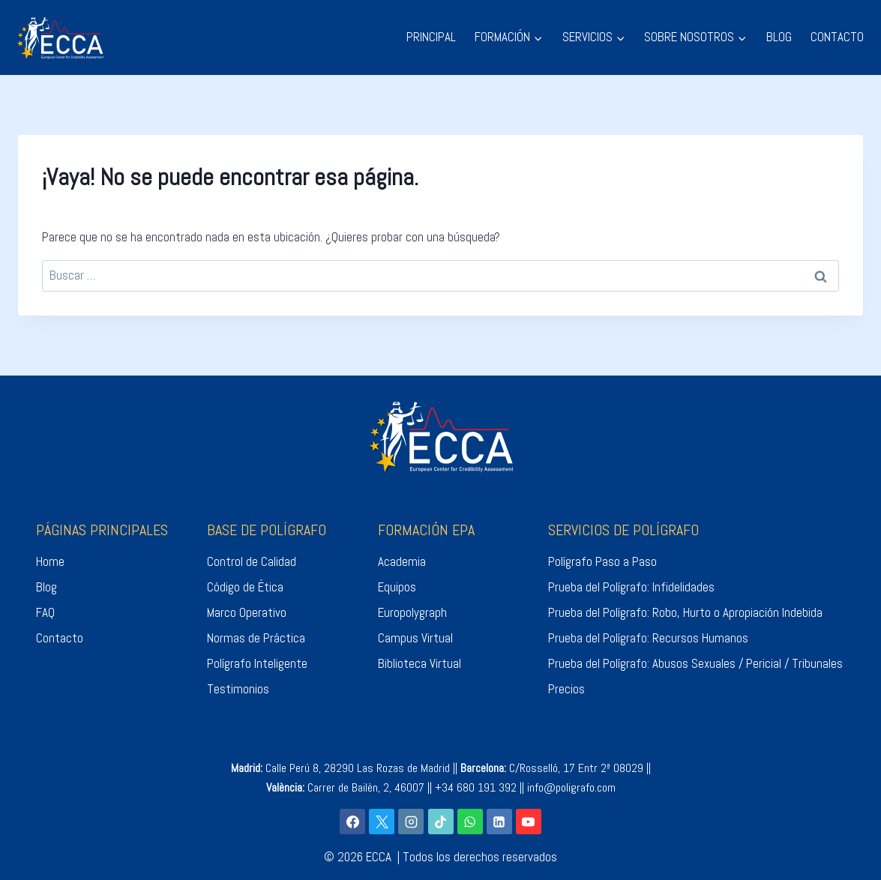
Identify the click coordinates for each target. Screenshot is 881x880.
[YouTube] (528, 821)
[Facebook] (352, 821)
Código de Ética (245, 587)
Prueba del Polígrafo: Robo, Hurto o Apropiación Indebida (685, 612)
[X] (381, 821)
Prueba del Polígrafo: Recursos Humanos (648, 638)
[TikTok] (441, 821)
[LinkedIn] (499, 821)
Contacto (59, 638)
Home (50, 561)
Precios (566, 689)
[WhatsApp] (470, 821)
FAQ (45, 612)
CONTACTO (837, 36)
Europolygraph (412, 612)
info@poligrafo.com (571, 787)
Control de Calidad (251, 561)
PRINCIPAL (431, 36)
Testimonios (238, 689)
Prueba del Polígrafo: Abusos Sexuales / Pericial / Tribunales (695, 663)
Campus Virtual (415, 638)
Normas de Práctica (256, 638)
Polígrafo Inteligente (257, 663)
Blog (46, 587)
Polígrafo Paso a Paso (602, 561)
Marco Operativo (246, 612)
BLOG (779, 36)
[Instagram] (411, 821)
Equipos (397, 587)
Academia (402, 561)
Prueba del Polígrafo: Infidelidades (631, 587)
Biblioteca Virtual (419, 663)
